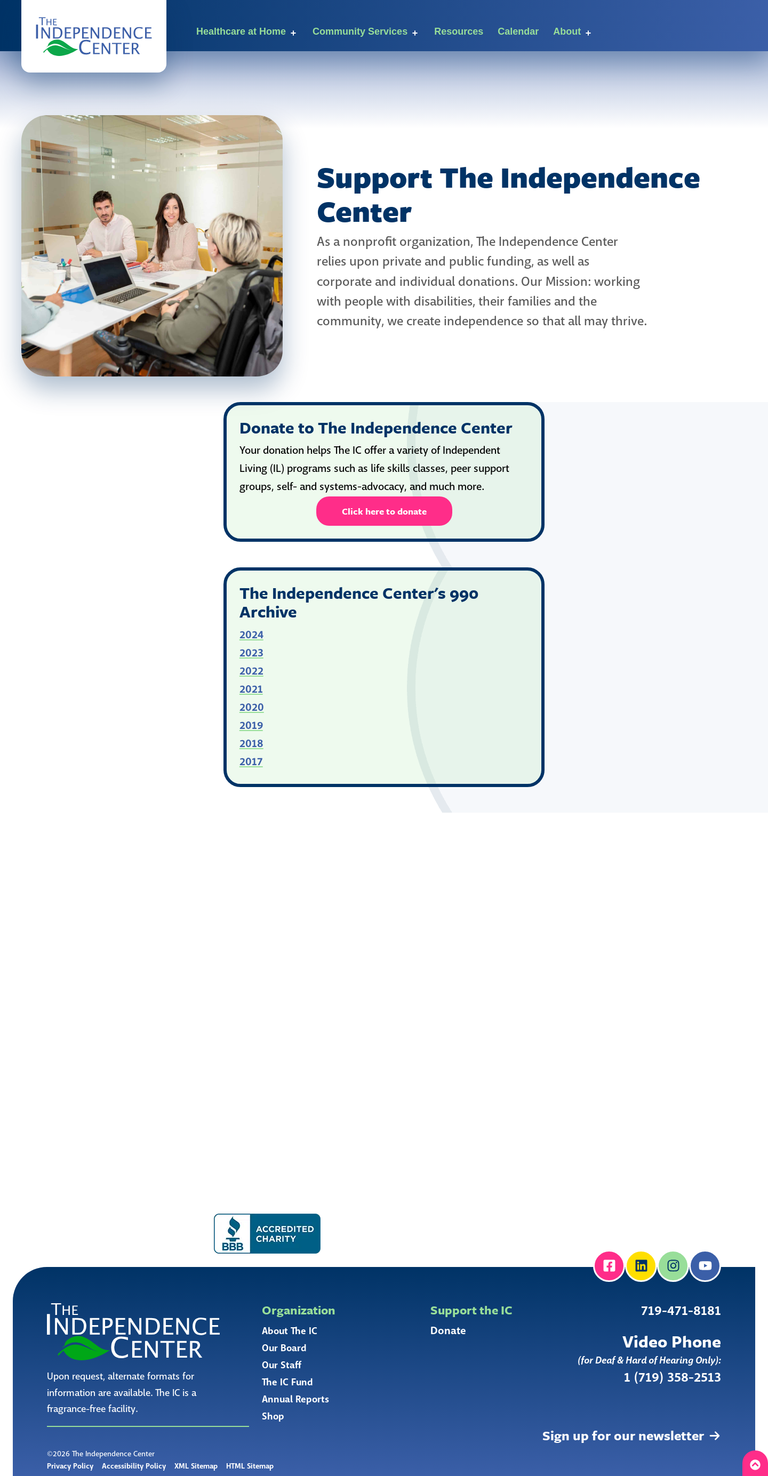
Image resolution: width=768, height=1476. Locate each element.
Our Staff (281, 1365)
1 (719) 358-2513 (672, 1377)
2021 (251, 689)
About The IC (289, 1331)
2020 (251, 707)
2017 (251, 762)
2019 (251, 725)
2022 (251, 671)
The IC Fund (287, 1382)
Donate (448, 1331)
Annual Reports (295, 1399)
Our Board (284, 1348)
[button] (93, 36)
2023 (251, 653)
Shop (273, 1416)
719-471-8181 (681, 1311)
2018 (251, 743)
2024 (251, 635)
